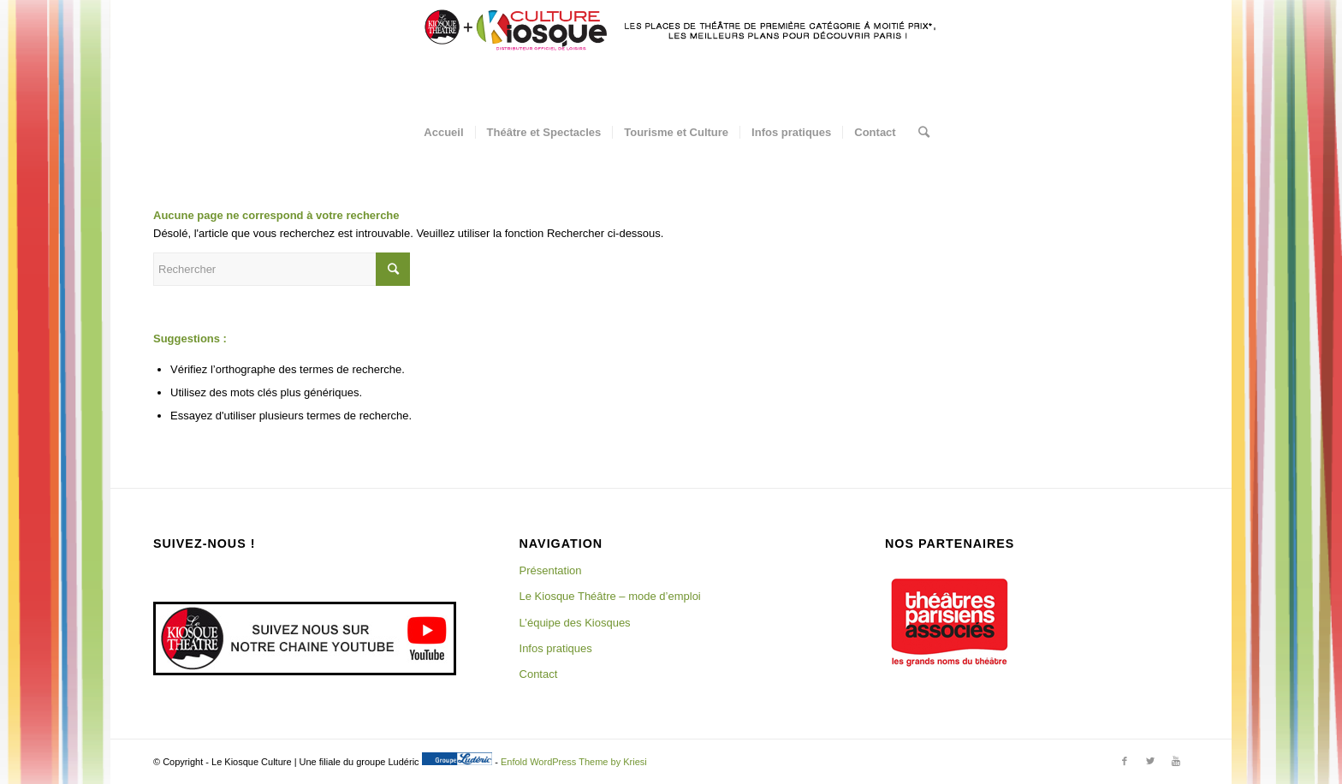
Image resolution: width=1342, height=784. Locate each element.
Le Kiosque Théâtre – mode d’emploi (610, 596)
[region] (949, 622)
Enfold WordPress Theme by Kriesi (574, 762)
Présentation (551, 570)
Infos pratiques (556, 648)
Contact (539, 674)
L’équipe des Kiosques (575, 622)
